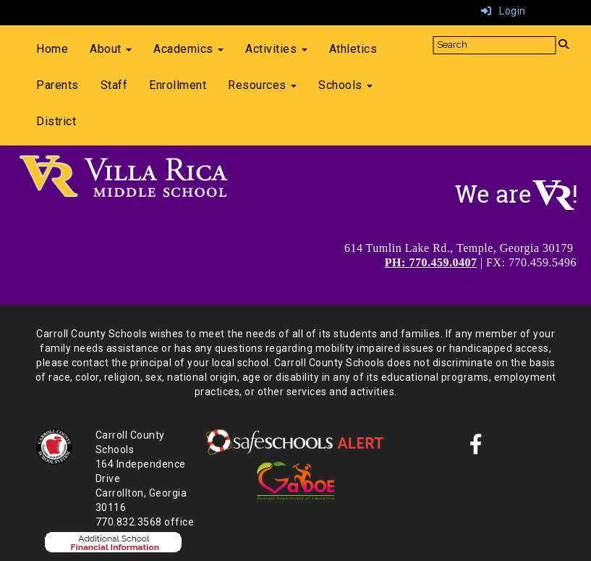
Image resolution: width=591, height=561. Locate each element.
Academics (188, 49)
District (56, 121)
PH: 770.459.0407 (431, 262)
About (111, 49)
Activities (276, 49)
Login (503, 11)
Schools (345, 85)
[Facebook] (476, 448)
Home (52, 49)
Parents (57, 85)
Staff (114, 85)
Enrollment (177, 85)
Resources (262, 85)
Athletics (353, 49)
